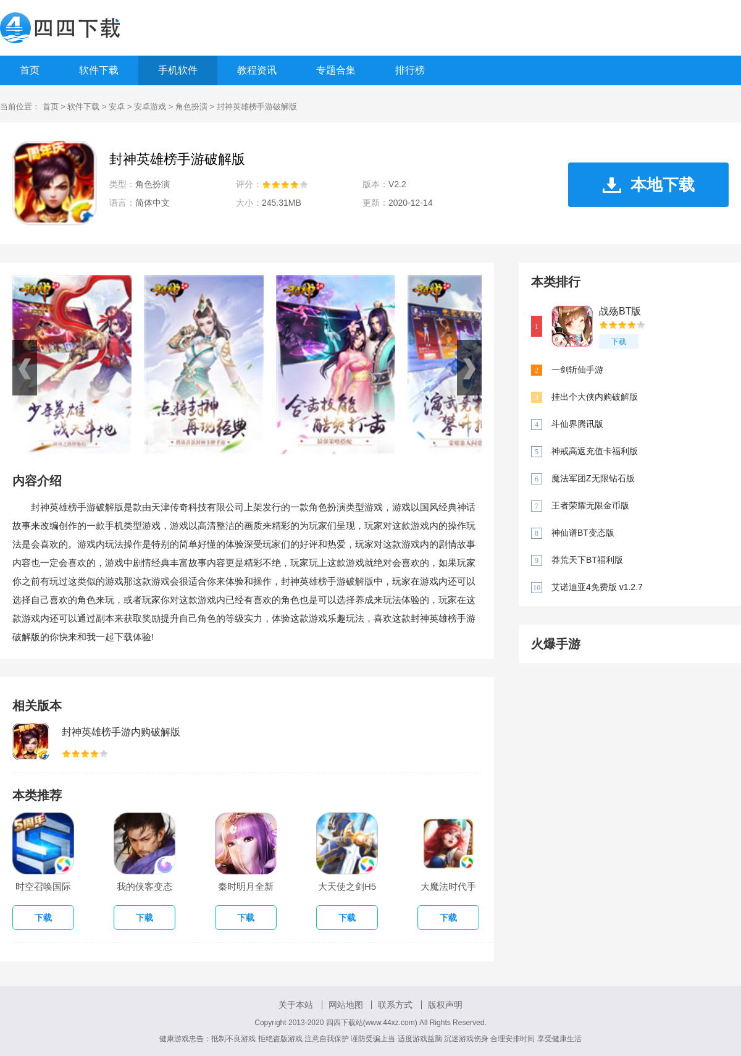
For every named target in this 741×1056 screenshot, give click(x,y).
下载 (618, 341)
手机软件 (178, 70)
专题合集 (336, 70)
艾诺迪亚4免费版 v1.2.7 (597, 587)
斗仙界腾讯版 (577, 424)
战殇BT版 (620, 311)
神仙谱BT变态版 (582, 533)
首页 (30, 70)
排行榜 (410, 70)
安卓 (117, 106)
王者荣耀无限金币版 (590, 505)
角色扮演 (191, 106)
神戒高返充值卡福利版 (594, 451)
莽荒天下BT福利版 (587, 560)
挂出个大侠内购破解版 (594, 397)
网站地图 (346, 1004)
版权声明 (445, 1004)
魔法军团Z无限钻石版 (593, 478)
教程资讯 (257, 70)
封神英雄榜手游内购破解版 (121, 732)
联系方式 (395, 1004)
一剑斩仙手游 (577, 369)
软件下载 (99, 70)
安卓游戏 (150, 106)
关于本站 (295, 1004)
